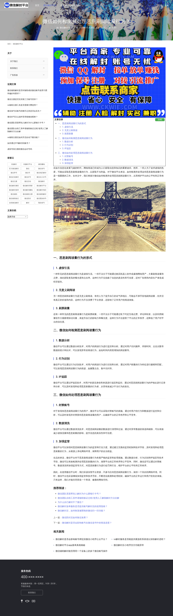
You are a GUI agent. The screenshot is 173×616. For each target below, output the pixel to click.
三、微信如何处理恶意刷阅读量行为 (75, 153)
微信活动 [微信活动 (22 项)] (27, 181)
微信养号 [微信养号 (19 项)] (14, 173)
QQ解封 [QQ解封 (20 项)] (14, 164)
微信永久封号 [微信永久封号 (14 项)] (41, 177)
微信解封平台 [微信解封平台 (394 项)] (41, 186)
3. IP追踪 (66, 148)
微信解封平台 (50, 5)
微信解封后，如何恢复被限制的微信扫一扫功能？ (81, 510)
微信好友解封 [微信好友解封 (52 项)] (14, 177)
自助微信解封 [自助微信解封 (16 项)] (14, 203)
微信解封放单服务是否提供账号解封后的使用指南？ (82, 506)
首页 (37, 5)
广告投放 (14, 75)
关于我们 (75, 5)
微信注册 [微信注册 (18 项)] (14, 181)
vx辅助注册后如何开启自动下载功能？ (23, 137)
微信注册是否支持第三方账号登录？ (22, 99)
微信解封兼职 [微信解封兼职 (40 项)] (14, 186)
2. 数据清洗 (67, 159)
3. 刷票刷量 (67, 133)
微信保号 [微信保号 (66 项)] (41, 169)
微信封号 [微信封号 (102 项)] (27, 177)
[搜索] (152, 5)
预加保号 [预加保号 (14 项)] (41, 203)
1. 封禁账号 (67, 156)
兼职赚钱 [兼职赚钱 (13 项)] (41, 164)
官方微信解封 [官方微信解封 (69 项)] (14, 169)
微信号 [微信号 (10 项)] (27, 173)
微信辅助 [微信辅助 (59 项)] (14, 194)
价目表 (64, 5)
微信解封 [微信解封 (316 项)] (41, 181)
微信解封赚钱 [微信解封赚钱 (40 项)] (28, 190)
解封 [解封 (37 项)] (27, 203)
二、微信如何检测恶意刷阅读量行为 (75, 138)
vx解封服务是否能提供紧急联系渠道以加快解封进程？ (140, 539)
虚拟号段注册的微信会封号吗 (19, 149)
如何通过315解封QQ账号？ (18, 143)
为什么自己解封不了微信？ (71, 502)
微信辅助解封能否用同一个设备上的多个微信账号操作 (81, 551)
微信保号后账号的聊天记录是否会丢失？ (24, 111)
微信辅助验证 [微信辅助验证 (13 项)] (14, 198)
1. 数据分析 (67, 141)
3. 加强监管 (67, 163)
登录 (160, 5)
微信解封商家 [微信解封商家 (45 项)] (28, 186)
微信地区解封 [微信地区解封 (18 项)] (41, 173)
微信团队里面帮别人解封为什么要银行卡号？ (79, 493)
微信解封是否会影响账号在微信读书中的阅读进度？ (87, 522)
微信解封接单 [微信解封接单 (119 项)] (14, 190)
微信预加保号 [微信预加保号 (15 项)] (41, 198)
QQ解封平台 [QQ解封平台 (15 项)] (27, 164)
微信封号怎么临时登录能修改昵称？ (22, 117)
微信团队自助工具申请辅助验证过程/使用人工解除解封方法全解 (88, 498)
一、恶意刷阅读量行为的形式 (72, 123)
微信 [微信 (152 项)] (27, 169)
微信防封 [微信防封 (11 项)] (27, 198)
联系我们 (14, 68)
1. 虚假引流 (67, 127)
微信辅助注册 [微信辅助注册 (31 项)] (28, 194)
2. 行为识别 (67, 145)
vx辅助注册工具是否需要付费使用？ (22, 105)
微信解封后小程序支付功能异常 (129, 545)
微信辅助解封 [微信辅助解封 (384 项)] (41, 194)
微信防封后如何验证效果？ (75, 517)
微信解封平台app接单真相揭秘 (70, 545)
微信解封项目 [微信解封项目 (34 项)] (41, 190)
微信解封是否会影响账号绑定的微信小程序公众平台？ (81, 539)
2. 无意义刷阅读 (69, 130)
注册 (167, 5)
